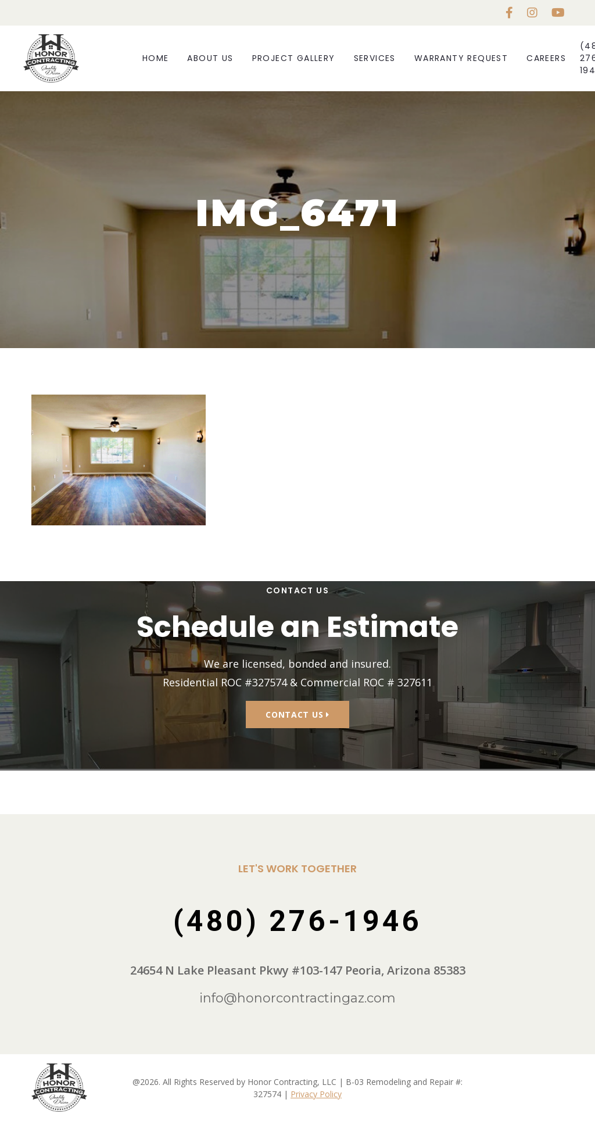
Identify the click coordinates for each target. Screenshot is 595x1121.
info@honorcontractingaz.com (297, 998)
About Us (210, 58)
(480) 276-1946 (297, 921)
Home (155, 58)
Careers (546, 58)
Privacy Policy (316, 1093)
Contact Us (297, 714)
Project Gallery (293, 58)
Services (375, 58)
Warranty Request (461, 58)
